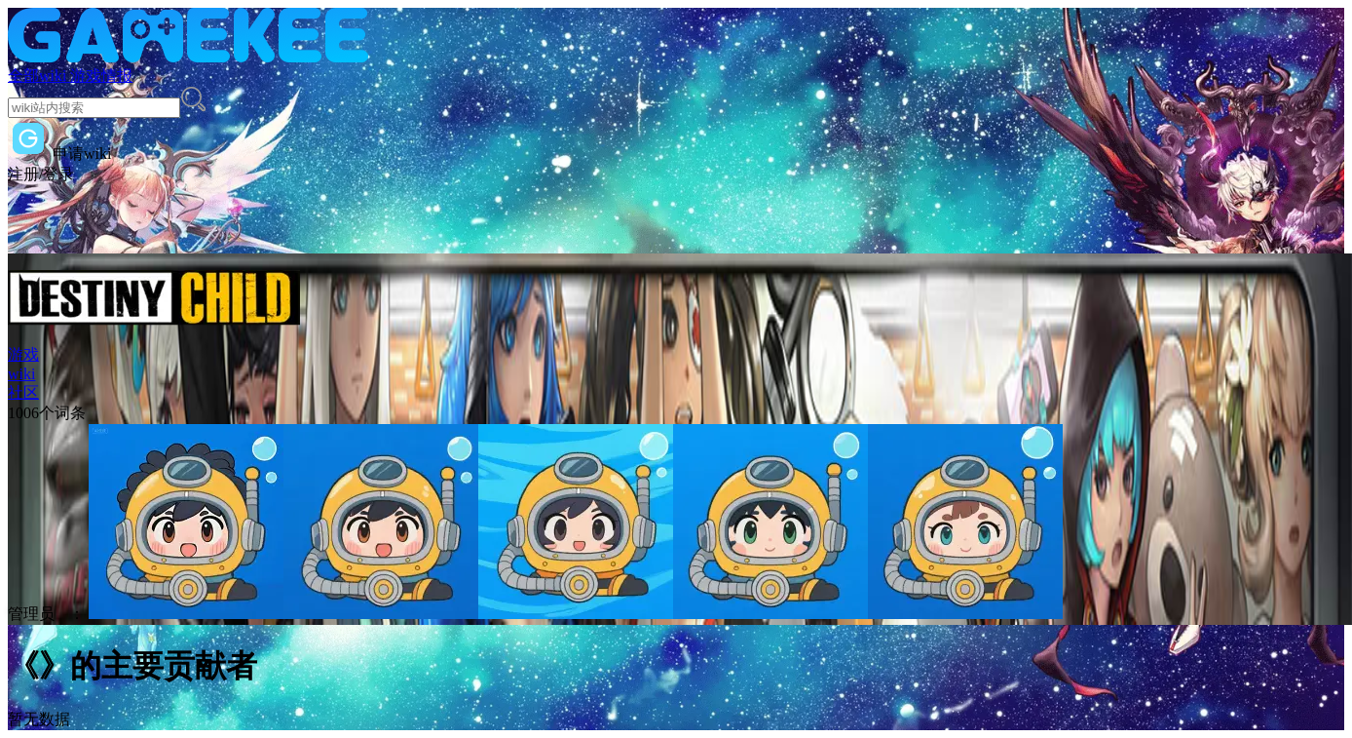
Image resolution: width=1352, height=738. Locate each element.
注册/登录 (41, 174)
